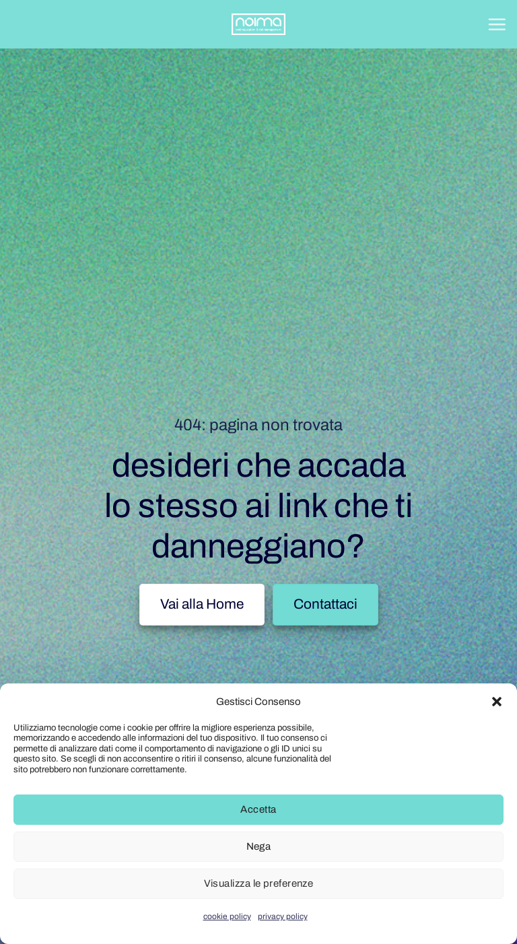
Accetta (258, 809)
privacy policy (283, 916)
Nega (258, 846)
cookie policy (227, 916)
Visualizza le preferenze (259, 883)
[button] (497, 701)
